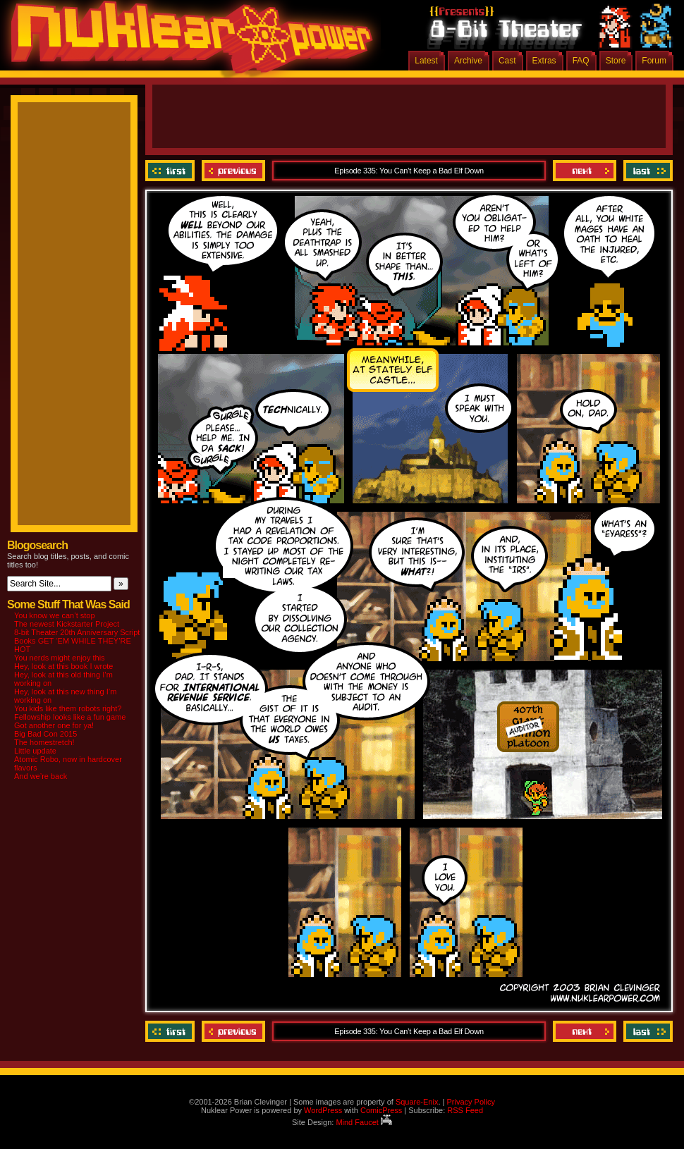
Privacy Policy (470, 1102)
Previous (233, 171)
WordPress (323, 1110)
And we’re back (40, 776)
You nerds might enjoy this (59, 657)
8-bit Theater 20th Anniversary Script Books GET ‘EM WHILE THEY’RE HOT (77, 640)
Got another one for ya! (54, 725)
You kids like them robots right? (67, 708)
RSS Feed (465, 1110)
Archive (468, 61)
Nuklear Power (187, 42)
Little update (35, 750)
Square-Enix (417, 1102)
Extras (544, 61)
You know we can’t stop (54, 615)
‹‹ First (171, 171)
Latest (426, 61)
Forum (654, 61)
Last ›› (646, 171)
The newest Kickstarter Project (66, 624)
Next (584, 171)
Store (616, 61)
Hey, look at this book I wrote (63, 666)
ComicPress (381, 1110)
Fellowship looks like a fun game (70, 717)
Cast (507, 61)
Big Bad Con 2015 (45, 734)
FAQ (581, 61)
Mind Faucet (364, 1122)
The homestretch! (44, 742)
